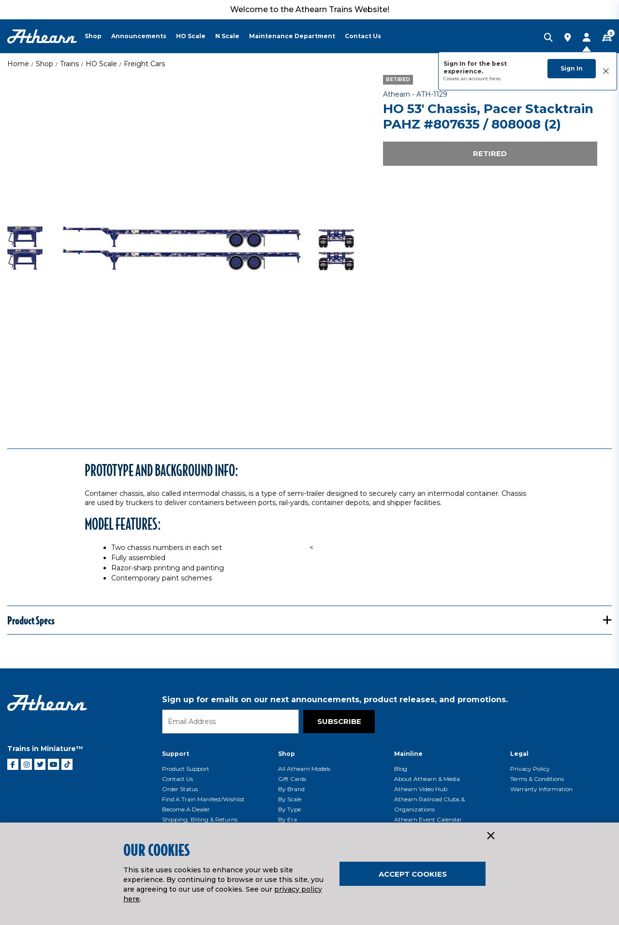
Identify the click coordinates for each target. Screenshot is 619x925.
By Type (289, 809)
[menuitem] (98, 36)
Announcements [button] (138, 36)
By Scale (289, 799)
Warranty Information (541, 789)
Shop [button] (93, 36)
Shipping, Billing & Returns (199, 819)
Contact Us (177, 778)
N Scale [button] (227, 36)
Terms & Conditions (537, 778)
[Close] (490, 836)
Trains (69, 63)
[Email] (230, 721)
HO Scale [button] (191, 36)
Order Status (180, 789)
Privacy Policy (530, 768)
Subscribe (339, 721)
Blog (400, 768)
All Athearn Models (304, 768)
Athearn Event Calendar (428, 819)
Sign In (571, 68)
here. (495, 78)
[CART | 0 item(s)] (607, 38)
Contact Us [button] (363, 36)
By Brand (291, 789)
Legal (519, 753)
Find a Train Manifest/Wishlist (203, 799)
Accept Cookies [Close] (413, 874)
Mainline (408, 753)
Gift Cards (292, 778)
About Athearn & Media (427, 778)
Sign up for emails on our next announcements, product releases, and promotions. (335, 699)
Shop (44, 63)
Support (175, 753)
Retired (490, 153)
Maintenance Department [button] (292, 36)
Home (18, 63)
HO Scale (101, 63)
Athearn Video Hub (420, 789)
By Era (287, 819)
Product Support (185, 768)
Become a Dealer (186, 809)
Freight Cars (144, 63)
